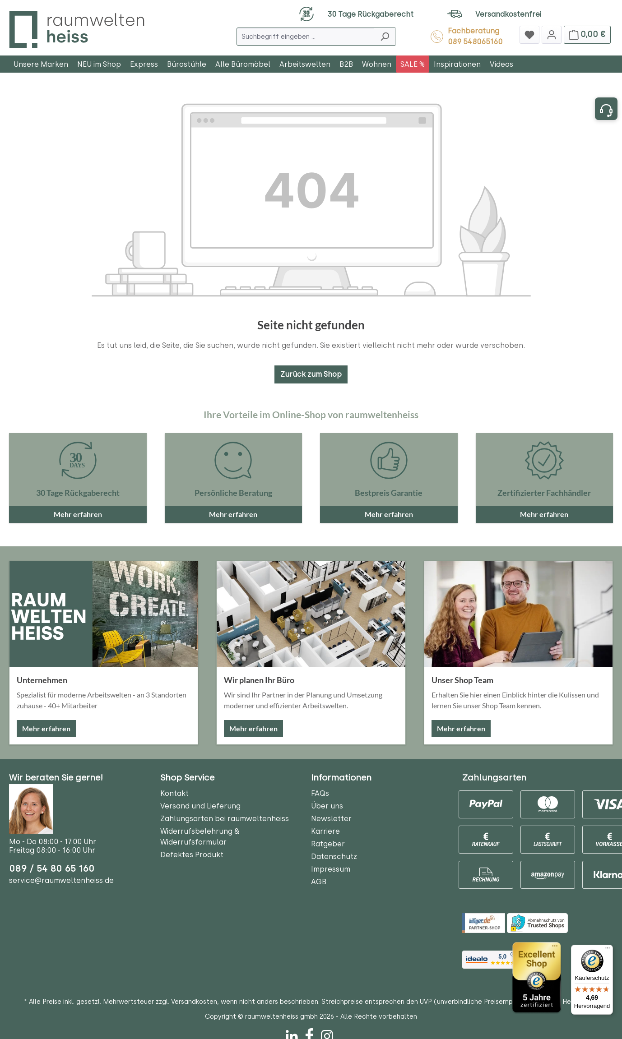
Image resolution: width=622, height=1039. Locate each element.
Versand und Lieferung (200, 806)
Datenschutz (334, 856)
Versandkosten (194, 1002)
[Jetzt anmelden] (552, 35)
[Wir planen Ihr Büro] (311, 614)
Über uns (327, 806)
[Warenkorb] (587, 35)
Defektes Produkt (191, 854)
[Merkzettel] (529, 35)
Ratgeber (328, 844)
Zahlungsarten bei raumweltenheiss (224, 818)
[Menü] (607, 950)
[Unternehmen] (103, 614)
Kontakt (174, 793)
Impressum (330, 869)
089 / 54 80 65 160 (51, 868)
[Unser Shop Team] (518, 614)
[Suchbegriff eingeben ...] (306, 37)
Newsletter (331, 818)
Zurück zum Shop (311, 374)
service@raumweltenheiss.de (61, 880)
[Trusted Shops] (536, 977)
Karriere (325, 831)
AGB (318, 881)
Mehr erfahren (46, 728)
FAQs (320, 793)
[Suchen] (384, 37)
